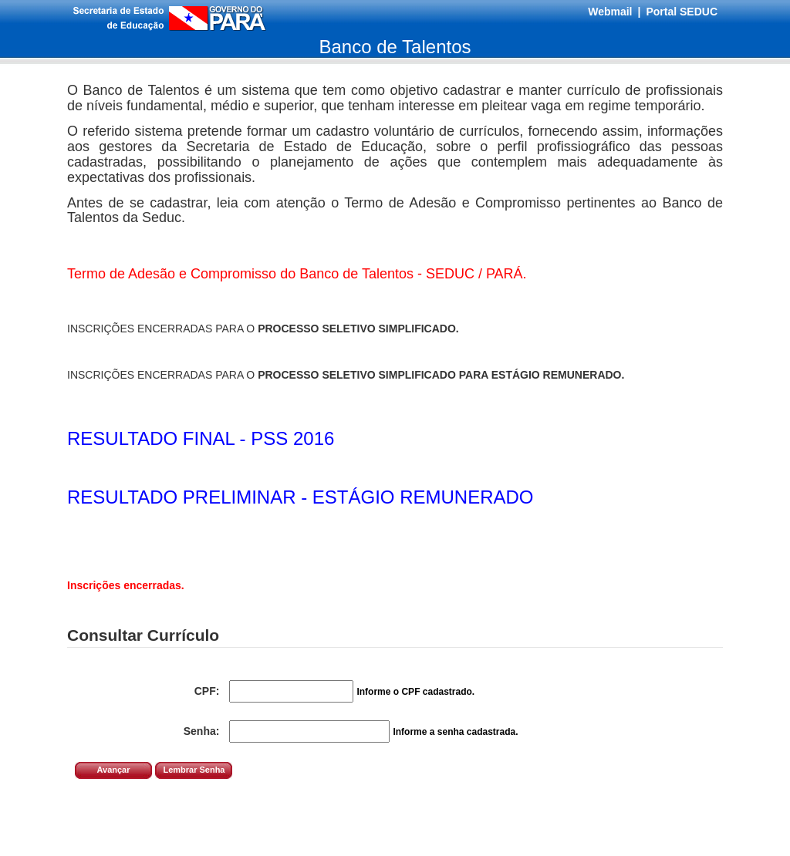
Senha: (202, 731)
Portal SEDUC (681, 11)
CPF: (207, 691)
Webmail (610, 11)
